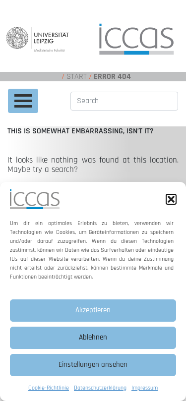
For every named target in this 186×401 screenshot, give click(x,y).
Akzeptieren (93, 310)
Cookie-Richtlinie (48, 388)
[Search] (124, 101)
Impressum (144, 388)
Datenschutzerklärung (100, 388)
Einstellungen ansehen (93, 364)
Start (76, 76)
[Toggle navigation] (23, 101)
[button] (171, 199)
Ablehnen (93, 337)
